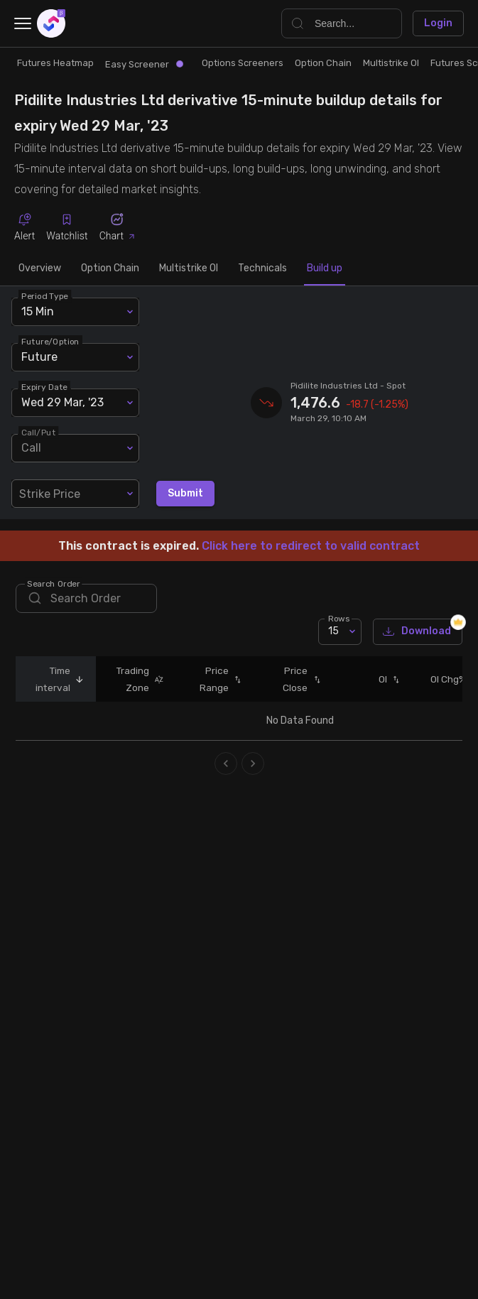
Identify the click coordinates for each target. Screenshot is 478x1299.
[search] (86, 598)
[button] (77, 679)
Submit (185, 494)
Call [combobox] (31, 448)
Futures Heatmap (55, 63)
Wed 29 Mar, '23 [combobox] (62, 402)
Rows (338, 618)
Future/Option (50, 341)
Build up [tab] (324, 268)
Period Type (44, 295)
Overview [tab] (40, 268)
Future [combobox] (39, 357)
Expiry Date (44, 386)
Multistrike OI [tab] (188, 268)
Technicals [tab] (262, 268)
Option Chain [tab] (110, 268)
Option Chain (323, 63)
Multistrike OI (391, 63)
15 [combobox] (333, 631)
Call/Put (38, 432)
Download (418, 631)
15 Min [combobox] (37, 311)
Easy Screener (144, 64)
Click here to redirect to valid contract (311, 546)
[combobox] (75, 493)
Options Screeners (242, 63)
